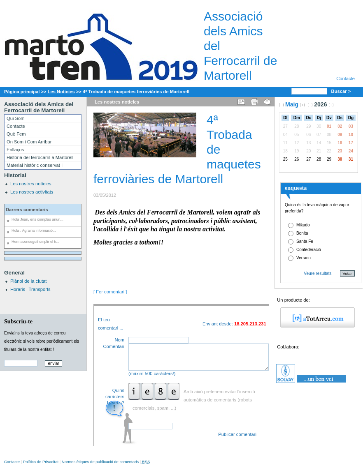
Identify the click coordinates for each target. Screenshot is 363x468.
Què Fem (16, 133)
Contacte (345, 78)
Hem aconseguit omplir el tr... (35, 242)
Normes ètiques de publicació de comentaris (100, 461)
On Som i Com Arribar (29, 141)
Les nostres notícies (30, 183)
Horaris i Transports (30, 289)
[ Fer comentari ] (110, 291)
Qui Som (16, 118)
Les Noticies (61, 91)
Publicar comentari (237, 434)
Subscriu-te (18, 321)
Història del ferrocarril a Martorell (40, 157)
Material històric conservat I (35, 165)
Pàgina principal (22, 91)
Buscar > (341, 91)
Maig (291, 104)
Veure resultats (317, 273)
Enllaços (15, 149)
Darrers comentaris (27, 209)
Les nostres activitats (31, 191)
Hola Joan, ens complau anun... (37, 219)
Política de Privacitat (40, 461)
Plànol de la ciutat (28, 281)
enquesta (296, 187)
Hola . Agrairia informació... (34, 230)
